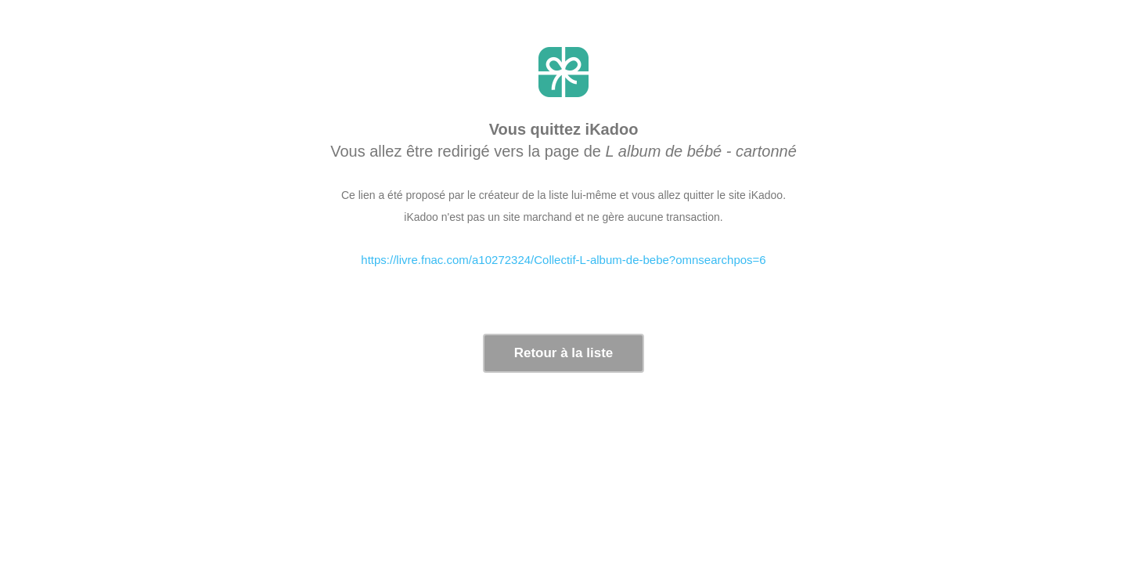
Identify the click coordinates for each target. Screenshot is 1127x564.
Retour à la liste (564, 352)
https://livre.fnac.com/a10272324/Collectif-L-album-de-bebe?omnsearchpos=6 (563, 259)
